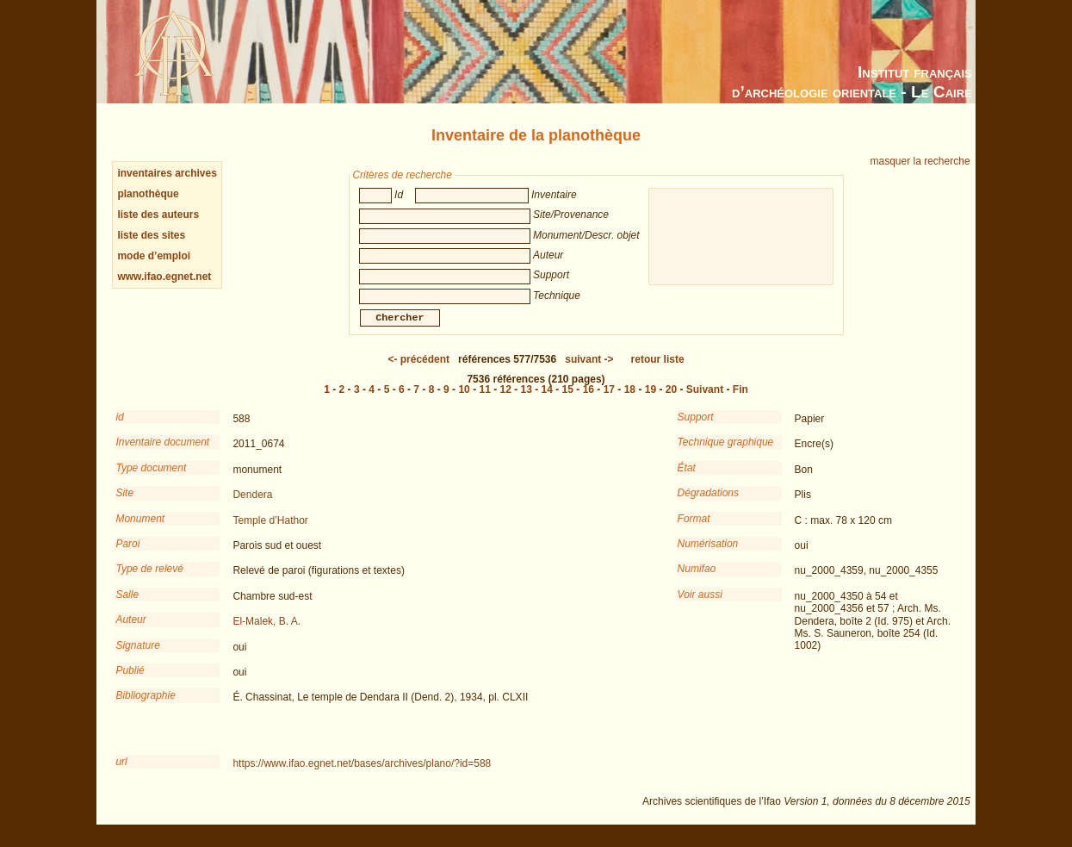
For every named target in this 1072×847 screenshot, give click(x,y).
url (121, 774)
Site (124, 505)
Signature (137, 657)
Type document (150, 480)
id (119, 429)
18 (629, 401)
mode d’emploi (153, 256)
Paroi (127, 556)
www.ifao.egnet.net (164, 277)
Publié (129, 682)
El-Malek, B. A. (266, 633)
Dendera (252, 507)
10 (463, 401)
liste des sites (151, 235)
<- (418, 371)
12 (505, 401)
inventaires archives (166, 173)
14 (547, 401)
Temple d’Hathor (269, 532)
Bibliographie (145, 707)
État (687, 480)
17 (609, 401)
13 (526, 401)
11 (484, 401)
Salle (127, 607)
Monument (139, 531)
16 (588, 401)
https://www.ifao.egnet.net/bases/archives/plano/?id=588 (361, 775)
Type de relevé (149, 581)
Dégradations (708, 505)
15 (567, 401)
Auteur (130, 632)
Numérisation (708, 556)
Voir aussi (700, 607)
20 (671, 401)
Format (694, 531)
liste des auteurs (158, 215)
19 (650, 401)
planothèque (147, 194)
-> (589, 371)
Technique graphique (726, 454)
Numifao (697, 581)
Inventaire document (162, 454)
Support (696, 429)
